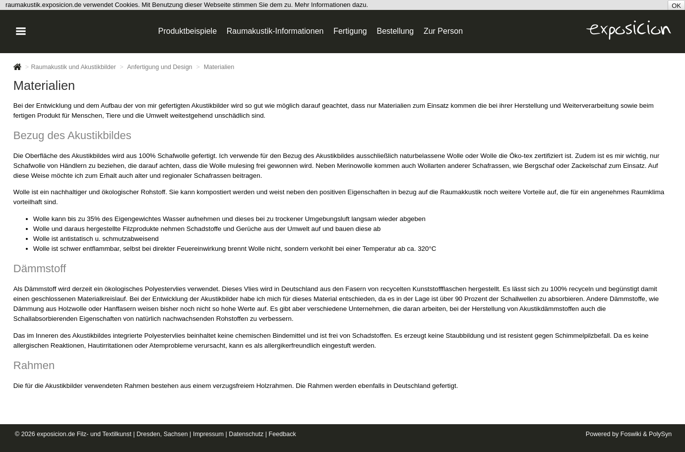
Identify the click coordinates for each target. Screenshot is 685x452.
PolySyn (660, 434)
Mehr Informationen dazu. (331, 4)
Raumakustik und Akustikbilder (73, 67)
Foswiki (631, 434)
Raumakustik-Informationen (275, 31)
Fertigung (350, 31)
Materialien (219, 67)
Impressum (208, 434)
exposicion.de (56, 434)
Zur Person (443, 31)
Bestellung (395, 31)
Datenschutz (246, 434)
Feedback (282, 434)
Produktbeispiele (187, 31)
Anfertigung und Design (159, 67)
